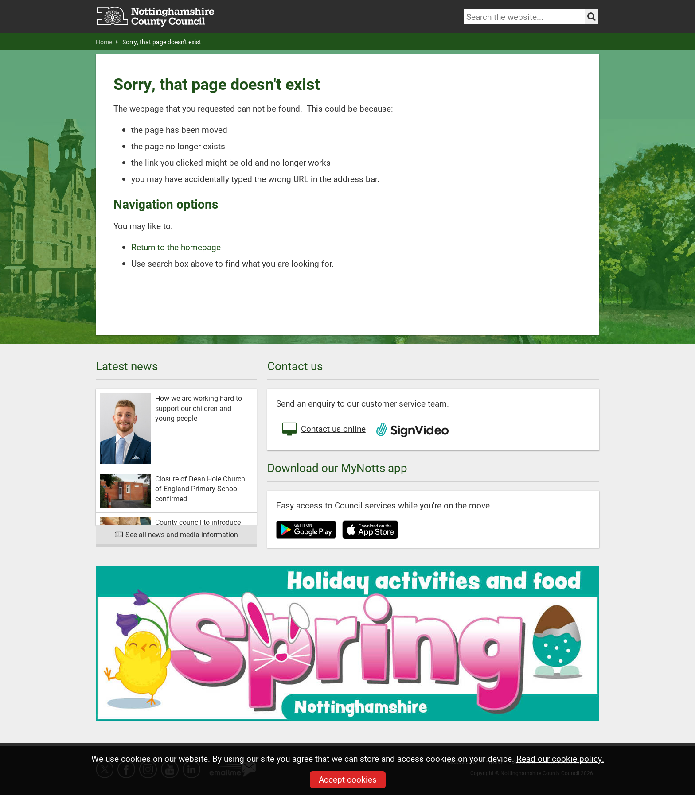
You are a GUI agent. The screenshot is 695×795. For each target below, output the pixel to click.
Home (107, 42)
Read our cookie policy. (560, 758)
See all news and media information (176, 534)
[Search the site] (591, 16)
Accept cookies (348, 779)
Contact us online (323, 430)
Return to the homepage (176, 246)
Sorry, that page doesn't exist (161, 42)
